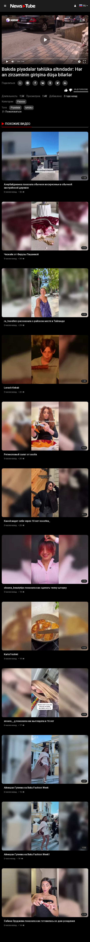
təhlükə (28, 107)
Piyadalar (15, 107)
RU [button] (82, 5)
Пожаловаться (11, 111)
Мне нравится (66, 90)
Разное (21, 101)
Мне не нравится (70, 90)
